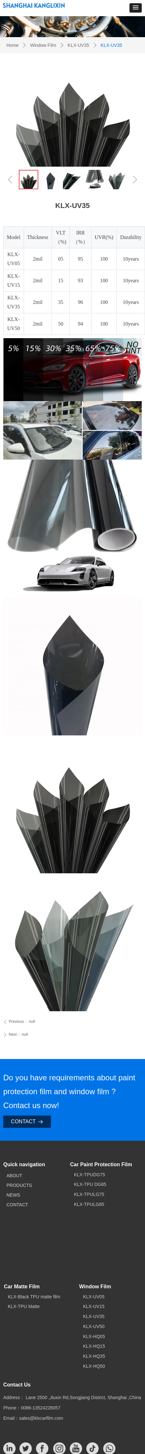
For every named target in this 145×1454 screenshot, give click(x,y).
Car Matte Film (22, 1286)
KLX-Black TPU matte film (34, 1296)
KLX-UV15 (93, 1306)
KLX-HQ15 (94, 1346)
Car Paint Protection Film (101, 1164)
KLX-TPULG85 (89, 1204)
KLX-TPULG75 (89, 1194)
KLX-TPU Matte (24, 1306)
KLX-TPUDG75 (89, 1174)
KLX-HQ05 (94, 1336)
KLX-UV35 (78, 45)
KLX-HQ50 (94, 1366)
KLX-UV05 (93, 1296)
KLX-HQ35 (94, 1356)
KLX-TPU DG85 (90, 1184)
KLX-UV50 (93, 1326)
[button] (135, 8)
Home (12, 45)
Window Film (43, 45)
